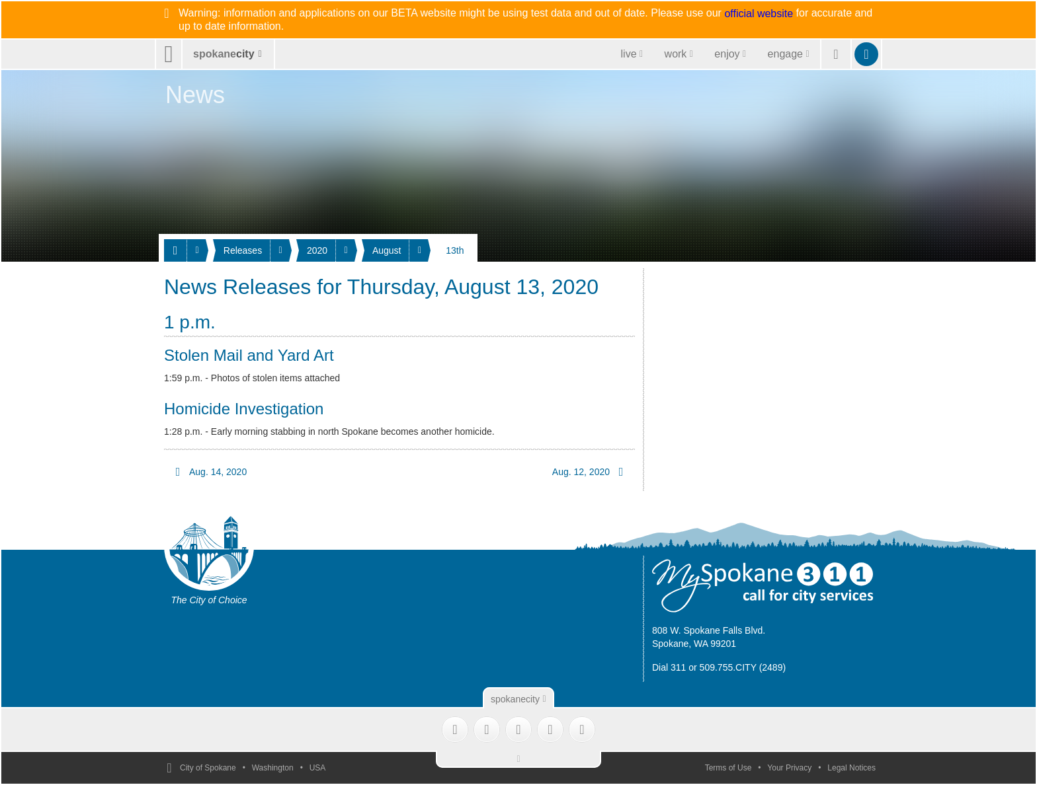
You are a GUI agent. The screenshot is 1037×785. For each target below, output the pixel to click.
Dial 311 (669, 667)
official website (758, 14)
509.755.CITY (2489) (743, 667)
